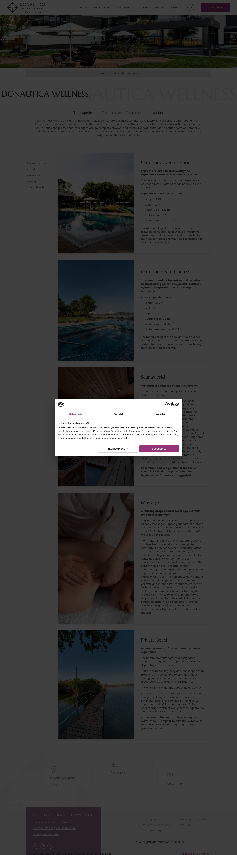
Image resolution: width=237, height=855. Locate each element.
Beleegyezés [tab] (75, 414)
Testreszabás (118, 449)
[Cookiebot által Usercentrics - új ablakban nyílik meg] (166, 404)
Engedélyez (159, 449)
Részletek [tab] (118, 414)
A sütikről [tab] (161, 414)
